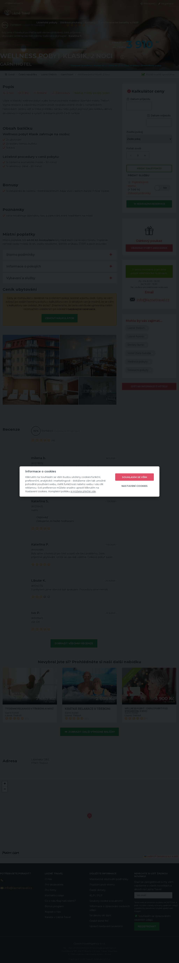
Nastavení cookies (134, 485)
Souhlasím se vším (134, 477)
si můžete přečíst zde (83, 491)
